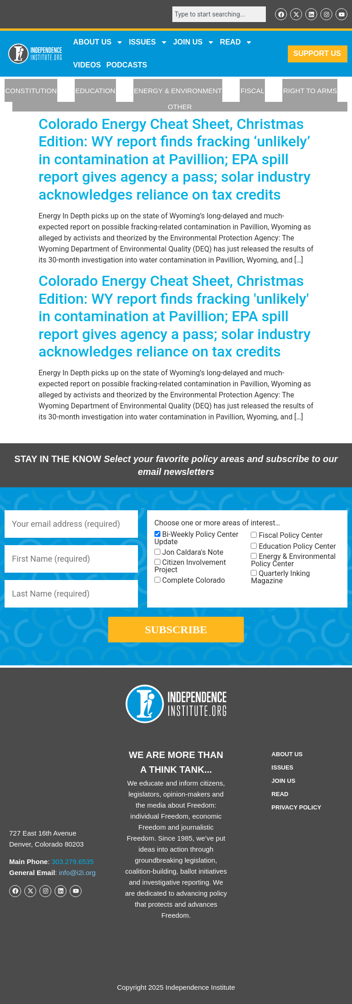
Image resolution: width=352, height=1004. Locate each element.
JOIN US (193, 42)
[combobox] (219, 14)
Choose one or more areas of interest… (217, 523)
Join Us (283, 780)
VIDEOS (87, 65)
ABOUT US (98, 42)
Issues (148, 42)
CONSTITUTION (31, 91)
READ (236, 42)
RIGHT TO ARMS (310, 91)
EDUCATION (95, 91)
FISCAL (253, 91)
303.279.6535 (73, 861)
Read (279, 794)
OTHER (180, 107)
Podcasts (126, 65)
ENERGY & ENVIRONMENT (178, 91)
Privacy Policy (296, 807)
